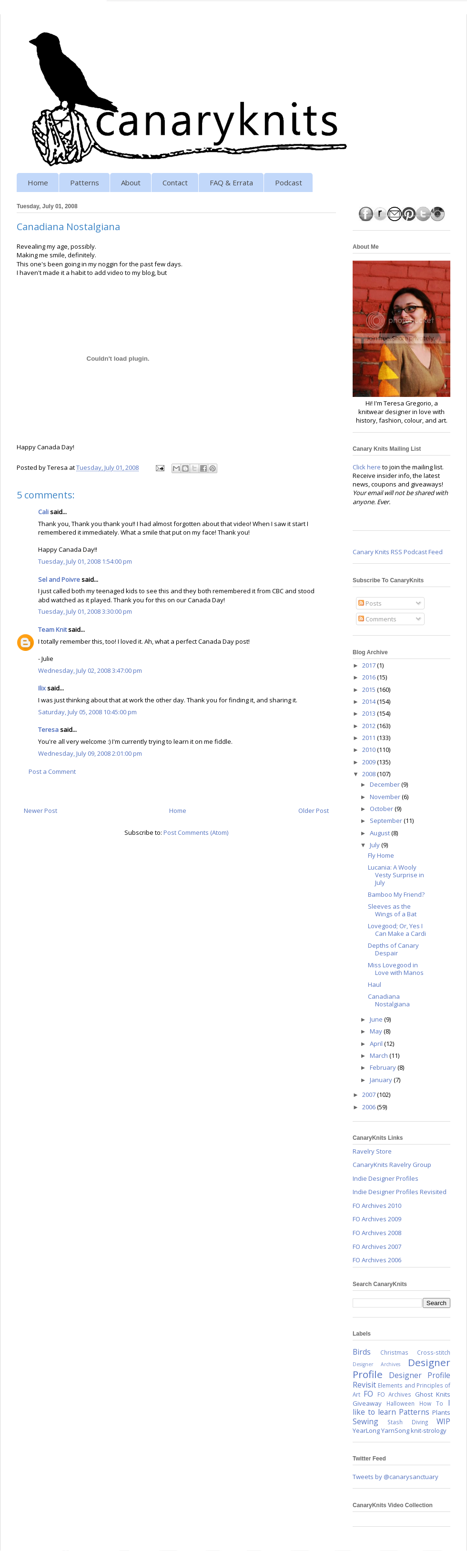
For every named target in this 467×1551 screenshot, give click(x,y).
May (377, 1031)
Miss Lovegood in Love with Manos (396, 969)
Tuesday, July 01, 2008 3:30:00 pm (85, 611)
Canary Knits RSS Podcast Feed (398, 551)
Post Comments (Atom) (195, 832)
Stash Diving (407, 1422)
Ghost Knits (432, 1394)
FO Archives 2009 (377, 1219)
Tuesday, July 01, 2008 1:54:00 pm (85, 561)
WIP (443, 1421)
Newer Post (40, 810)
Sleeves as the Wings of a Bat (392, 910)
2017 (369, 665)
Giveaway (367, 1403)
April (377, 1043)
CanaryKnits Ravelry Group (392, 1164)
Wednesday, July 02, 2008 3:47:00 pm (90, 670)
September (387, 820)
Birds (362, 1352)
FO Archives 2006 (377, 1260)
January (382, 1079)
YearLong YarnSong (381, 1430)
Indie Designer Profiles (385, 1178)
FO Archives (394, 1394)
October (382, 808)
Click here (367, 467)
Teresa (48, 729)
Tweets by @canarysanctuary (395, 1476)
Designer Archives (376, 1364)
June (377, 1019)
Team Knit (52, 629)
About (131, 182)
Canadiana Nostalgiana (389, 1000)
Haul (374, 984)
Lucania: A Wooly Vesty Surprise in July (396, 874)
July (375, 845)
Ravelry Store (372, 1151)
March (379, 1055)
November (386, 796)
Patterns (84, 182)
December (385, 784)
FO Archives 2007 (377, 1246)
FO (368, 1394)
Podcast (288, 182)
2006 (369, 1107)
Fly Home (381, 855)
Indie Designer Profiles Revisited (400, 1191)
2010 (369, 749)
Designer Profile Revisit (401, 1380)
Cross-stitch (433, 1352)
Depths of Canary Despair (393, 949)
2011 (369, 737)
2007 (369, 1094)
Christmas (394, 1352)
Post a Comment (52, 771)
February (383, 1067)
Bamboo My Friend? (396, 894)
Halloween (400, 1403)
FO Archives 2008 (377, 1232)
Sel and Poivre (59, 579)
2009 (369, 762)
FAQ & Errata (231, 182)
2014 (369, 701)
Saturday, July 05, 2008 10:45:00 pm (87, 712)
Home (38, 182)
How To (431, 1403)
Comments (377, 619)
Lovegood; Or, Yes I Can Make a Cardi (397, 930)
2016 (369, 677)
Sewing (365, 1421)
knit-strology (429, 1430)
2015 (369, 689)
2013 (369, 713)
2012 (369, 725)
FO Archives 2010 (377, 1205)
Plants (441, 1412)
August (380, 833)
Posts (370, 603)
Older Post (313, 810)
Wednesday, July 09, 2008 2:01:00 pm (90, 753)
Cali (43, 511)
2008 (369, 774)
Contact (175, 182)
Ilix (42, 688)
